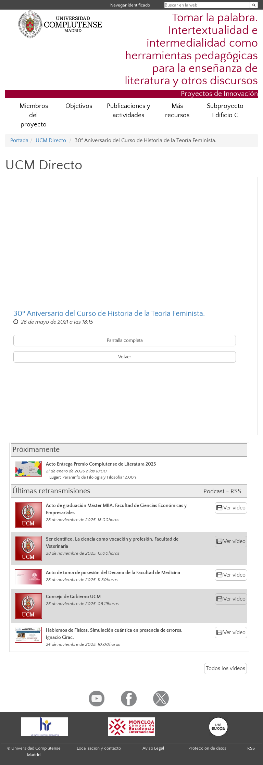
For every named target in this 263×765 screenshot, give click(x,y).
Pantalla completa (125, 340)
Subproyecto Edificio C (225, 110)
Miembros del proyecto (34, 115)
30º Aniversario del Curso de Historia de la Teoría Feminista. (109, 313)
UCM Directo (51, 140)
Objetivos (78, 106)
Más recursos (177, 110)
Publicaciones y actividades (128, 110)
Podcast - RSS (222, 491)
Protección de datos (207, 748)
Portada (19, 140)
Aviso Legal (153, 748)
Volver (124, 357)
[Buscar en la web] (254, 5)
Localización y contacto (99, 748)
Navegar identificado (130, 5)
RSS (251, 748)
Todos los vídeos (225, 668)
